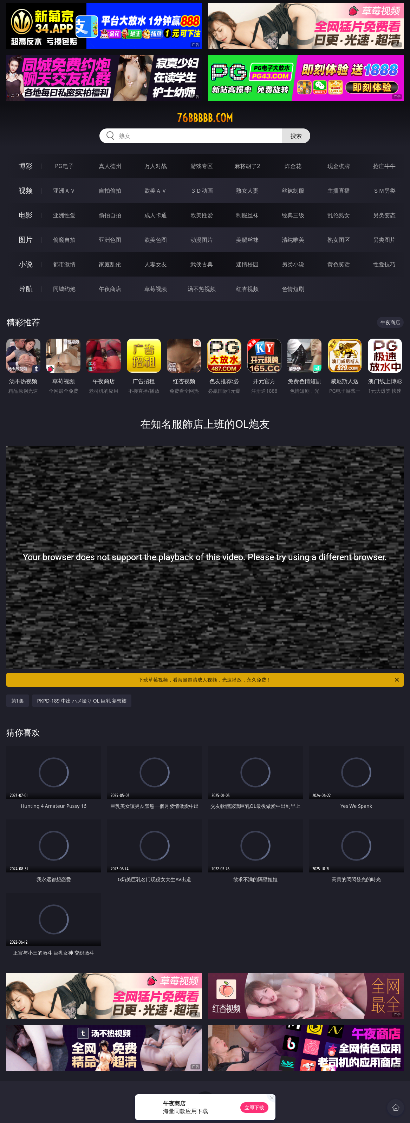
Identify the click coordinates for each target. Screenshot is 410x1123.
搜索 (296, 136)
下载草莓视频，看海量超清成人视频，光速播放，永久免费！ (269, 680)
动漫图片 (201, 240)
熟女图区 (338, 240)
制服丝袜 (247, 215)
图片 (26, 239)
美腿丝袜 (247, 240)
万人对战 (155, 166)
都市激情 (64, 264)
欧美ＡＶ (155, 190)
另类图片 (384, 240)
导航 (26, 288)
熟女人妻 (247, 190)
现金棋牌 (338, 166)
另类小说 (293, 264)
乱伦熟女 (338, 215)
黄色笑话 (338, 264)
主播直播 (338, 190)
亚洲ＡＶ (64, 190)
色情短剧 (293, 289)
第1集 (17, 700)
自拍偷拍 (110, 190)
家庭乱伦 (110, 264)
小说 (26, 264)
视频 (26, 190)
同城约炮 (64, 289)
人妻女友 (155, 264)
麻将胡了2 (247, 166)
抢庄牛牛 (384, 166)
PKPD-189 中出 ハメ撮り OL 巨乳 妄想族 (82, 700)
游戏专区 (201, 166)
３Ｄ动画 (201, 190)
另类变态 (384, 215)
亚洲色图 (110, 240)
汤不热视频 (202, 289)
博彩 (26, 166)
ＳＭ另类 (384, 190)
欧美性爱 (201, 215)
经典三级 (293, 215)
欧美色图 (155, 240)
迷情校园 (247, 264)
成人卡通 (155, 215)
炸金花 (293, 166)
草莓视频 (155, 289)
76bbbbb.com (205, 118)
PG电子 (64, 166)
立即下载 (254, 1107)
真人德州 (110, 166)
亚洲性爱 (64, 215)
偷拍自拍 (110, 215)
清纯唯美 (293, 240)
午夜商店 (110, 289)
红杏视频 (247, 289)
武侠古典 (201, 264)
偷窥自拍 (64, 240)
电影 (26, 215)
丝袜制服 (293, 190)
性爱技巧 (384, 264)
